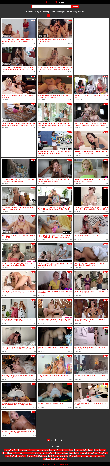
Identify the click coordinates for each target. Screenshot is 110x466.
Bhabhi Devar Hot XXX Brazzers (13, 453)
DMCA (54, 464)
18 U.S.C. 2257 (63, 464)
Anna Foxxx (103, 453)
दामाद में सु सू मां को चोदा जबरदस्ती (94, 456)
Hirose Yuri (49, 453)
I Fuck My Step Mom (76, 456)
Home (44, 464)
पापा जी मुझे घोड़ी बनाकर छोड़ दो (35, 453)
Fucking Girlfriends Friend (88, 453)
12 (61, 15)
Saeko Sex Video (99, 450)
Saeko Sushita (74, 453)
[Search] (51, 6)
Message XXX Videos (28, 450)
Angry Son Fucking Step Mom (15, 456)
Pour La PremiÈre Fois (11, 450)
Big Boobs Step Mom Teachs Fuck (55, 459)
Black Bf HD (64, 456)
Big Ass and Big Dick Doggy (83, 450)
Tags (49, 464)
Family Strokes (53, 456)
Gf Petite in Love (67, 450)
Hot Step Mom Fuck (61, 453)
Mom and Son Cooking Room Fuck (48, 450)
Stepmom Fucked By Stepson (37, 456)
